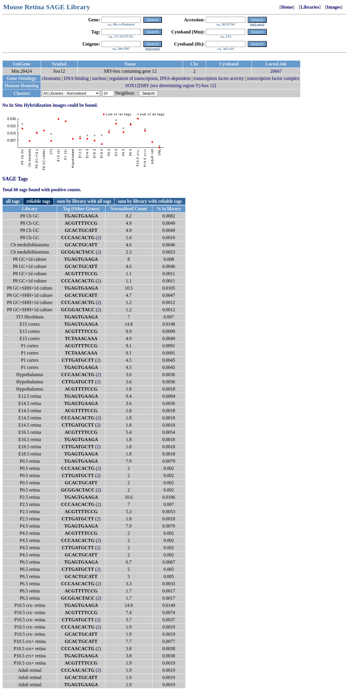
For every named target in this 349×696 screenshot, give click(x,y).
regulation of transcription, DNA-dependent (150, 78)
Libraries (310, 7)
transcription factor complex (273, 78)
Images (334, 7)
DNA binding (76, 78)
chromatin (51, 78)
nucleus (99, 78)
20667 (276, 71)
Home (287, 7)
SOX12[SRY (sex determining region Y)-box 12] (170, 85)
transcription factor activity (219, 78)
